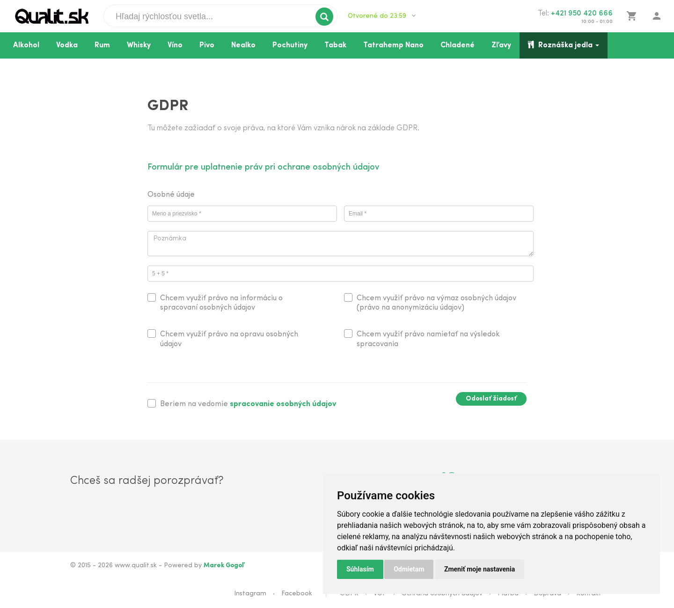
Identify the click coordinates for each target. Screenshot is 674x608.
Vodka (67, 45)
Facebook (296, 593)
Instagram (250, 593)
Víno (175, 45)
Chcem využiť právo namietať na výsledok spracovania (428, 339)
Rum (102, 45)
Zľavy (501, 45)
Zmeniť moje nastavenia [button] (479, 569)
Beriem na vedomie (248, 404)
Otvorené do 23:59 (382, 16)
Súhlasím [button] (360, 569)
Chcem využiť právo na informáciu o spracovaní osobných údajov (221, 303)
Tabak (335, 45)
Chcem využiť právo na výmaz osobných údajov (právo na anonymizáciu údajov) (436, 303)
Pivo (206, 45)
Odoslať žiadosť (491, 398)
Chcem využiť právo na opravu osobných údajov (229, 339)
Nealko (243, 45)
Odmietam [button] (409, 569)
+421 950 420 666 (582, 13)
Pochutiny (290, 45)
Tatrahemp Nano (393, 45)
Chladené (457, 45)
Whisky (139, 45)
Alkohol (26, 45)
